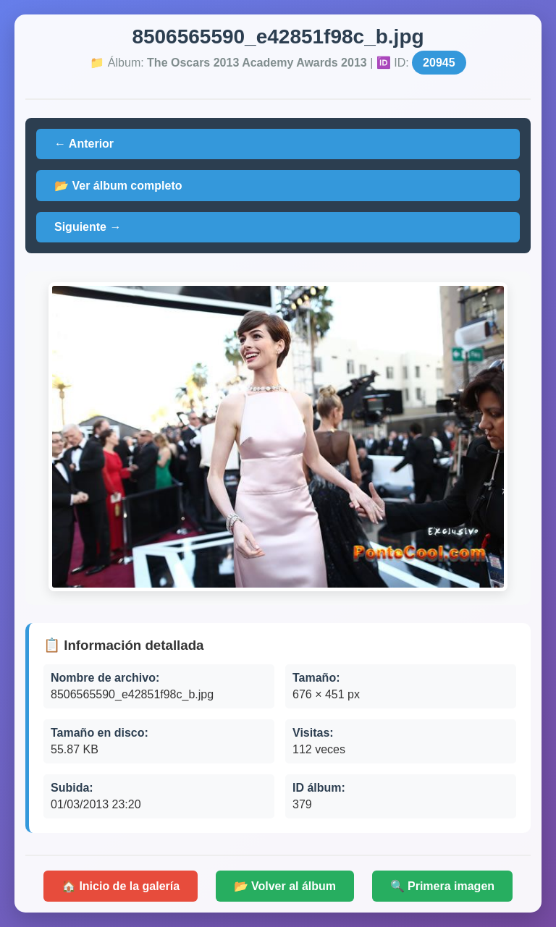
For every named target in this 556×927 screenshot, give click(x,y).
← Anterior (84, 143)
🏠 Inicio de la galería (121, 886)
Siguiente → (87, 227)
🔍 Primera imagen (442, 886)
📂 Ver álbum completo (118, 185)
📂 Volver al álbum (285, 886)
